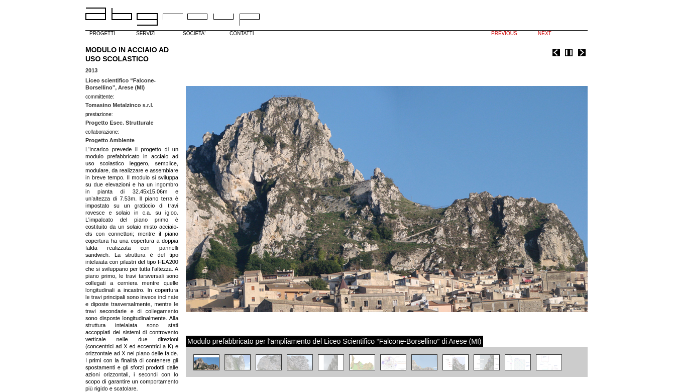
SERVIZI (146, 33)
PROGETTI (102, 33)
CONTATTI (242, 33)
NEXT (544, 33)
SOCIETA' (194, 33)
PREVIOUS (504, 33)
